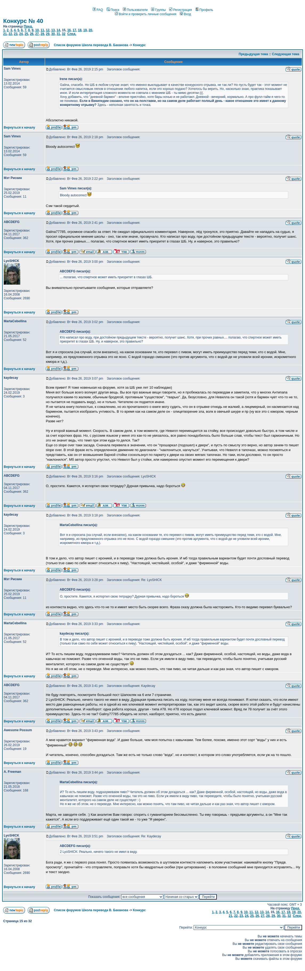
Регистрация (180, 10)
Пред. (28, 26)
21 (5, 34)
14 (58, 30)
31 (58, 34)
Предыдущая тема (253, 54)
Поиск (113, 10)
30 (53, 34)
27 (37, 34)
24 (21, 34)
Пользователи (135, 10)
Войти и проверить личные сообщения (145, 14)
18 (79, 30)
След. (71, 34)
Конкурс (139, 45)
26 (31, 34)
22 (10, 34)
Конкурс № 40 (23, 21)
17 (74, 30)
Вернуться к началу (19, 127)
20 (90, 30)
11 (42, 30)
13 (53, 30)
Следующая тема (285, 54)
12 (47, 30)
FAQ (98, 10)
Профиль (204, 10)
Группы (158, 10)
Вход (185, 14)
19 (85, 30)
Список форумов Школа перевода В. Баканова (91, 45)
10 (37, 30)
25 (26, 34)
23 (15, 34)
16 (69, 30)
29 (47, 34)
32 (63, 34)
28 (42, 34)
